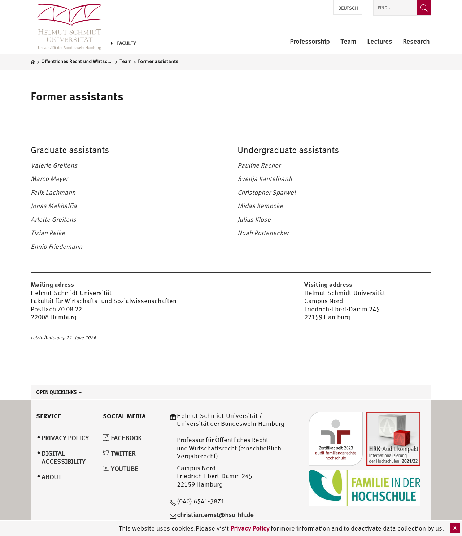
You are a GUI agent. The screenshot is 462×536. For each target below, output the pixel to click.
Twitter (119, 453)
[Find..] (424, 7)
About (51, 477)
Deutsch (348, 8)
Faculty (123, 43)
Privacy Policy (250, 528)
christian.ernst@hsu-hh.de (215, 515)
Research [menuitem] (416, 41)
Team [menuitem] (348, 41)
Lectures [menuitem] (379, 41)
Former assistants (77, 96)
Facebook (122, 438)
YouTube (120, 468)
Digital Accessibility (64, 458)
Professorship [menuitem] (310, 41)
